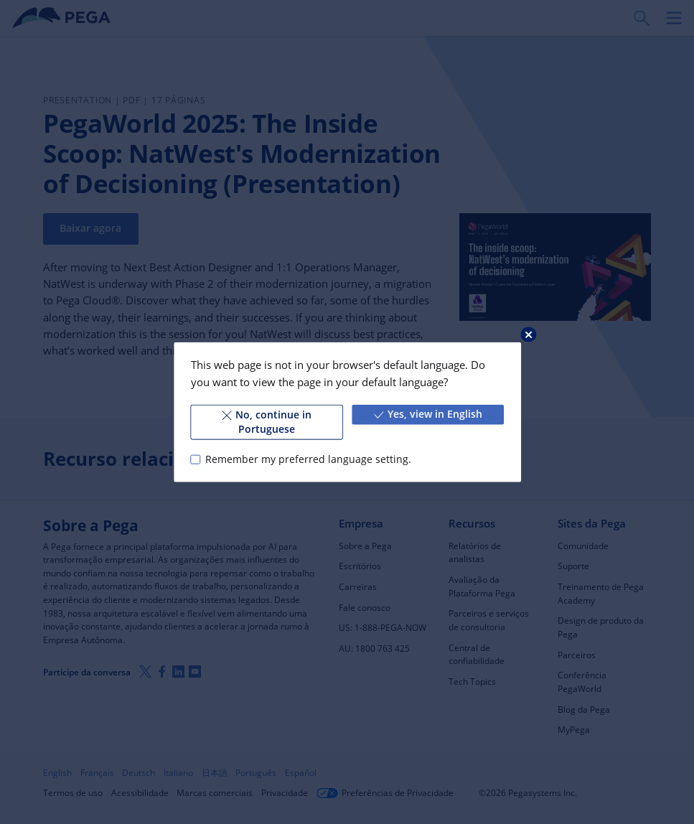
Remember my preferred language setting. (308, 459)
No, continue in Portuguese (266, 422)
